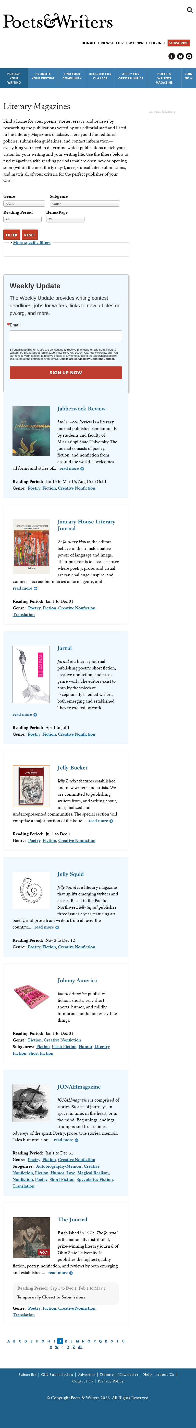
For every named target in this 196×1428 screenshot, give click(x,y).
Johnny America (77, 980)
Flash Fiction (64, 1046)
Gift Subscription (57, 1375)
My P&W (136, 43)
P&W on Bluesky (180, 56)
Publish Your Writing (14, 78)
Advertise (86, 1375)
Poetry (34, 488)
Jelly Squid (70, 873)
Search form (190, 10)
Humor (85, 1046)
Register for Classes (100, 76)
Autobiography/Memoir (59, 1166)
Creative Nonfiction (76, 488)
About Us (165, 1375)
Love (70, 1172)
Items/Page (57, 212)
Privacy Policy (111, 1381)
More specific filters (32, 242)
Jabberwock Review (81, 408)
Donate (89, 43)
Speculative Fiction (95, 1179)
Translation (24, 614)
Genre (9, 196)
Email (15, 325)
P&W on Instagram (189, 56)
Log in (155, 43)
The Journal (72, 1219)
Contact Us (82, 1381)
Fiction (49, 488)
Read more (69, 468)
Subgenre (59, 196)
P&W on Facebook (171, 56)
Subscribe (178, 43)
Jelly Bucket (73, 767)
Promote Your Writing (43, 76)
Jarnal (64, 648)
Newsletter (112, 43)
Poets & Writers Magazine (164, 78)
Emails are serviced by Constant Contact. (87, 358)
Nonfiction (23, 1179)
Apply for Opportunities (130, 76)
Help (147, 1375)
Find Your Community (72, 76)
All (80, 1347)
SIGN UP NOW (66, 372)
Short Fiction (40, 1053)
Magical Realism (93, 1172)
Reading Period (18, 212)
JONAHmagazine (79, 1086)
